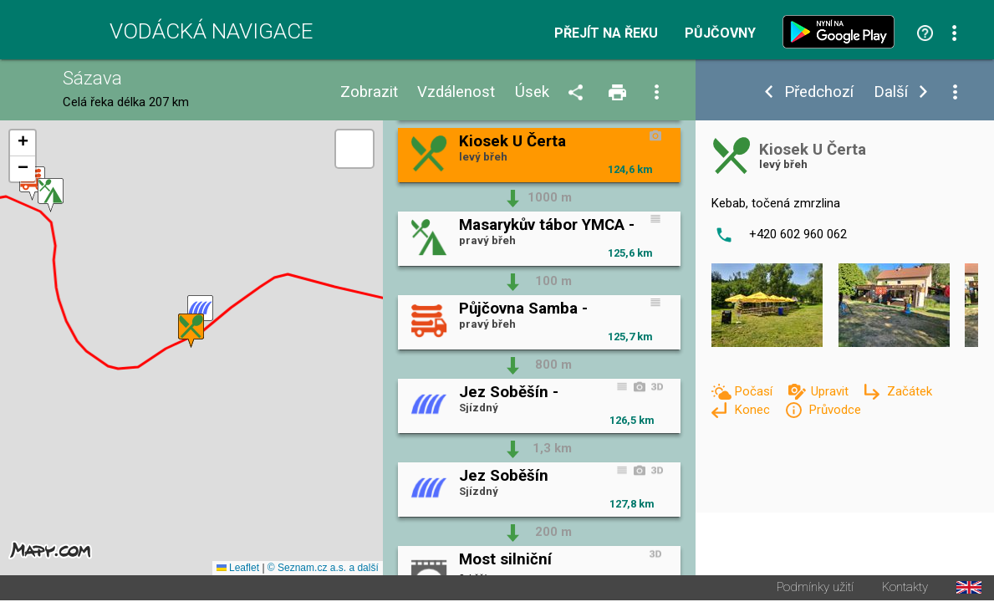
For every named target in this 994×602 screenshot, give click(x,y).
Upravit (831, 391)
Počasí (755, 391)
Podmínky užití (815, 589)
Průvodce (834, 409)
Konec (753, 409)
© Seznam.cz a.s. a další (323, 569)
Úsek (532, 92)
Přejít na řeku (606, 33)
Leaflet (238, 569)
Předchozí (819, 92)
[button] (200, 313)
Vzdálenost (456, 92)
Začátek (909, 391)
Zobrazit (369, 92)
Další (891, 92)
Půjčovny (720, 33)
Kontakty (905, 589)
